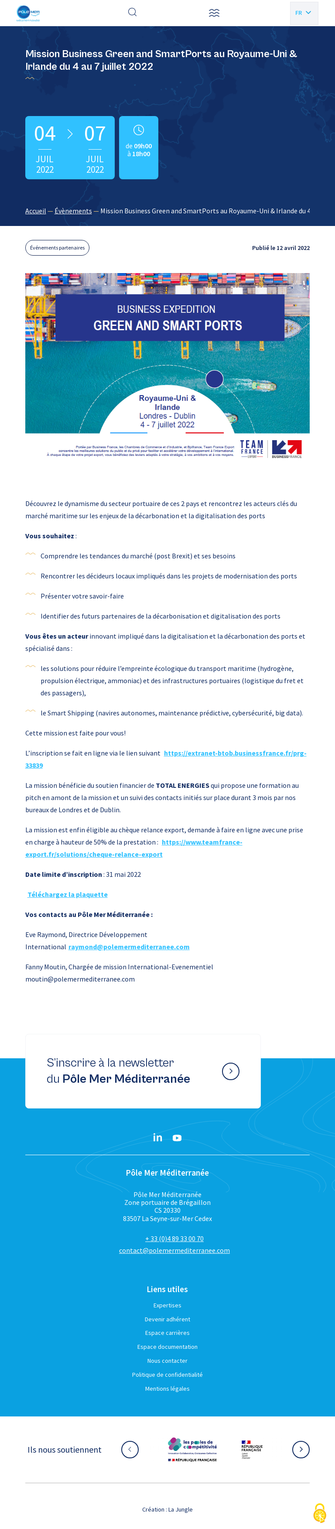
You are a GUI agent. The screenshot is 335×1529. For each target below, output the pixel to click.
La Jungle (180, 1509)
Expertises (167, 1305)
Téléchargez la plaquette (67, 894)
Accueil (35, 210)
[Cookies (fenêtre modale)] (319, 1514)
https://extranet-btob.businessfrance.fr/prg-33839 (166, 759)
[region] (167, 211)
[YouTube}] (177, 1138)
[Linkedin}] (158, 1138)
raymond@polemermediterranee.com (129, 946)
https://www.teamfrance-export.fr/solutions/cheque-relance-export (134, 848)
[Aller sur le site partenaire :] (192, 1449)
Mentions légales (167, 1388)
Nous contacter (167, 1361)
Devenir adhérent (167, 1319)
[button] (214, 13)
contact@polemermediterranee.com (174, 1250)
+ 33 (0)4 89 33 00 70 (174, 1238)
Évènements (73, 210)
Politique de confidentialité (167, 1374)
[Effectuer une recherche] (132, 13)
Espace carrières (167, 1333)
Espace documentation (167, 1347)
